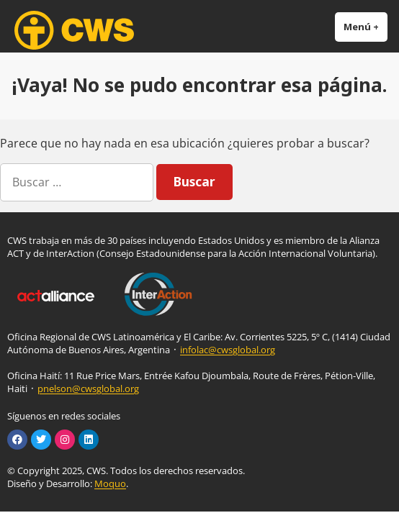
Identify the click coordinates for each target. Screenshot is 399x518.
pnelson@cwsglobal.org (88, 388)
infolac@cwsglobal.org (227, 349)
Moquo (110, 483)
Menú (365, 26)
